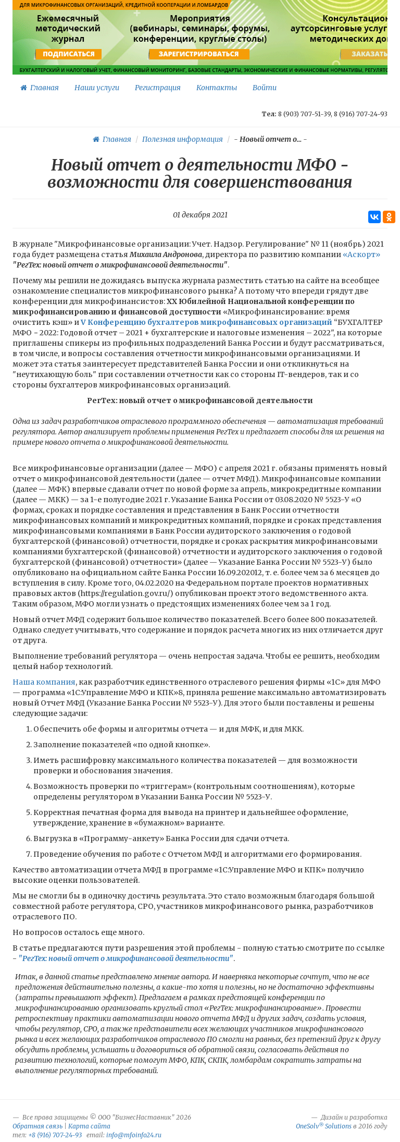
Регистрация (158, 87)
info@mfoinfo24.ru (133, 1135)
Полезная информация (182, 139)
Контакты (216, 87)
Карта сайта (89, 1126)
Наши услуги (96, 87)
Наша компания (44, 682)
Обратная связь (37, 1126)
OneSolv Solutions (324, 1126)
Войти (265, 87)
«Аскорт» (361, 254)
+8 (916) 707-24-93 (55, 1135)
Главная (39, 87)
